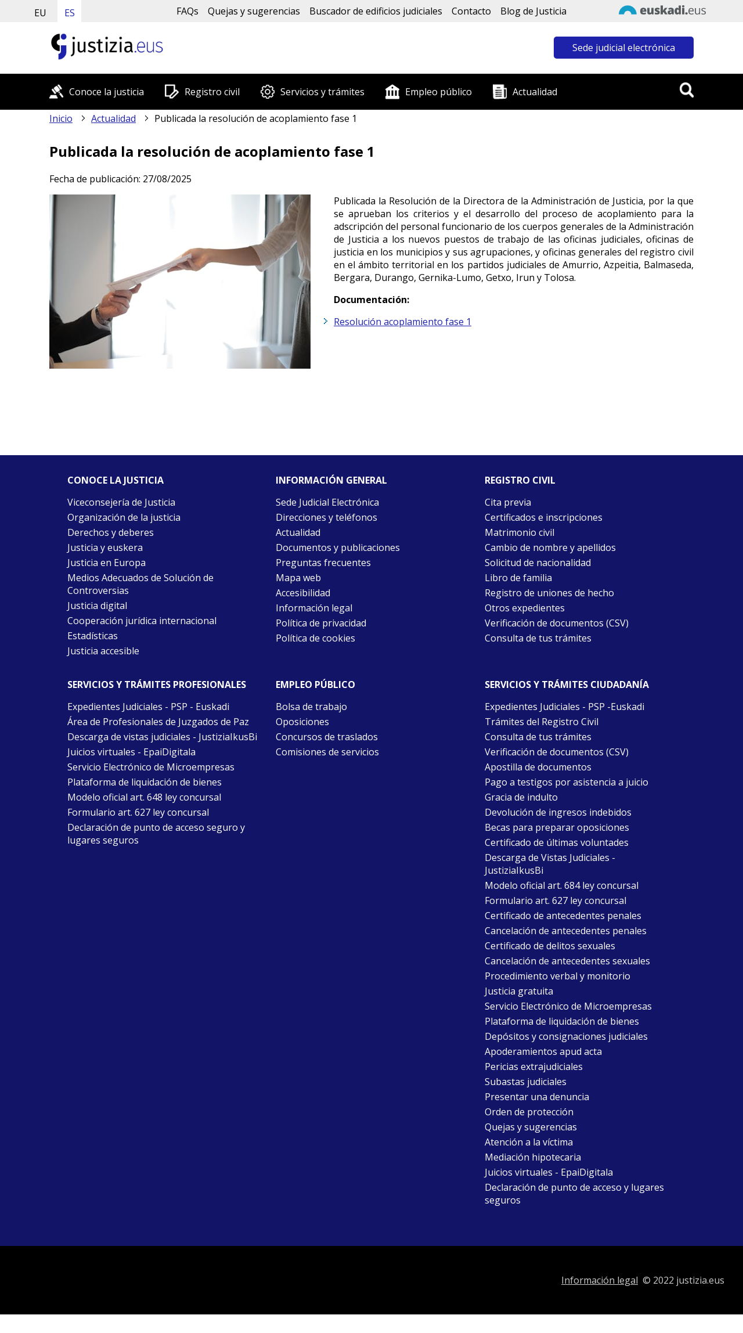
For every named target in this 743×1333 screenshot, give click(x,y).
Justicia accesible (103, 650)
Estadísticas (92, 635)
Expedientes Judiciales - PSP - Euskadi (148, 706)
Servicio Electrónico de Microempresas (151, 767)
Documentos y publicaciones (338, 547)
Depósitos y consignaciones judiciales (566, 1036)
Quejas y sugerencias (254, 11)
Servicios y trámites (322, 91)
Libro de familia (518, 577)
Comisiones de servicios (327, 751)
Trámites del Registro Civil (541, 721)
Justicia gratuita (519, 991)
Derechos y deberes (110, 532)
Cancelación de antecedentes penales (566, 930)
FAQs (187, 11)
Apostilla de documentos (538, 767)
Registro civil (212, 91)
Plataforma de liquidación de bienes (144, 782)
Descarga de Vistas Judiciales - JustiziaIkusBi (550, 864)
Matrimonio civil (519, 532)
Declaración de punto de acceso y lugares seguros (574, 1193)
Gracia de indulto (521, 797)
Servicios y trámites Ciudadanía (567, 684)
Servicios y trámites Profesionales (156, 684)
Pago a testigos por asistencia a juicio (566, 782)
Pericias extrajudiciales (534, 1066)
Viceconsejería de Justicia (121, 502)
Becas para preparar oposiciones (557, 827)
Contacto (471, 11)
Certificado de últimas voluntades (557, 842)
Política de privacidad (321, 623)
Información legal (314, 607)
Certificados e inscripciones (544, 517)
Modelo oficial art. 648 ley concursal (144, 797)
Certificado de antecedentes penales (563, 915)
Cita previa (508, 502)
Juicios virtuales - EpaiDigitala (131, 751)
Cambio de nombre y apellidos (550, 547)
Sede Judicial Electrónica (327, 502)
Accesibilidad (303, 592)
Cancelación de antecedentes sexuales (567, 960)
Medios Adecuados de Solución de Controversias (140, 584)
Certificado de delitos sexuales (550, 945)
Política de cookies (315, 638)
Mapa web (298, 577)
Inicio (61, 118)
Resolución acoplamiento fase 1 (402, 321)
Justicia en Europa (106, 562)
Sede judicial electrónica (623, 47)
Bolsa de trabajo (311, 706)
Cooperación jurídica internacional (142, 620)
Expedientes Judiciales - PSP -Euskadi (564, 706)
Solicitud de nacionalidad (538, 562)
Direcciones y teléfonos (326, 517)
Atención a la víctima (529, 1142)
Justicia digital (97, 605)
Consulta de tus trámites (538, 638)
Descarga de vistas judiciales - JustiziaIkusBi (162, 736)
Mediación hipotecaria (533, 1157)
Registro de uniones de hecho (549, 592)
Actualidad (535, 91)
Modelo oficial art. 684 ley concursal (562, 885)
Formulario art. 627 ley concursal (138, 812)
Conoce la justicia (106, 91)
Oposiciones (302, 721)
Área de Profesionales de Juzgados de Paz (158, 721)
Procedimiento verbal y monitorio (557, 976)
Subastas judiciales (526, 1081)
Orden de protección (529, 1111)
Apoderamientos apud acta (543, 1051)
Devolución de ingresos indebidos (558, 812)
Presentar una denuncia (537, 1096)
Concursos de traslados (327, 736)
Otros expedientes (525, 607)
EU (40, 12)
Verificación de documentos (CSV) (557, 623)
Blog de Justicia (533, 11)
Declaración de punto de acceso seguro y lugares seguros (156, 833)
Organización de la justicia (124, 517)
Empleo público (438, 91)
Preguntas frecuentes (323, 562)
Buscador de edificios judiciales (375, 11)
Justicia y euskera (105, 547)
